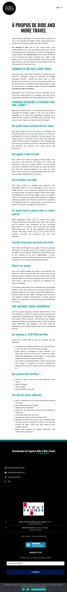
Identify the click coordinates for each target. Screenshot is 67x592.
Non (28, 589)
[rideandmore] (9, 2)
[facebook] (5, 481)
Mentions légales (25, 536)
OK (23, 589)
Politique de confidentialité (38, 536)
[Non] (65, 587)
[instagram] (9, 481)
